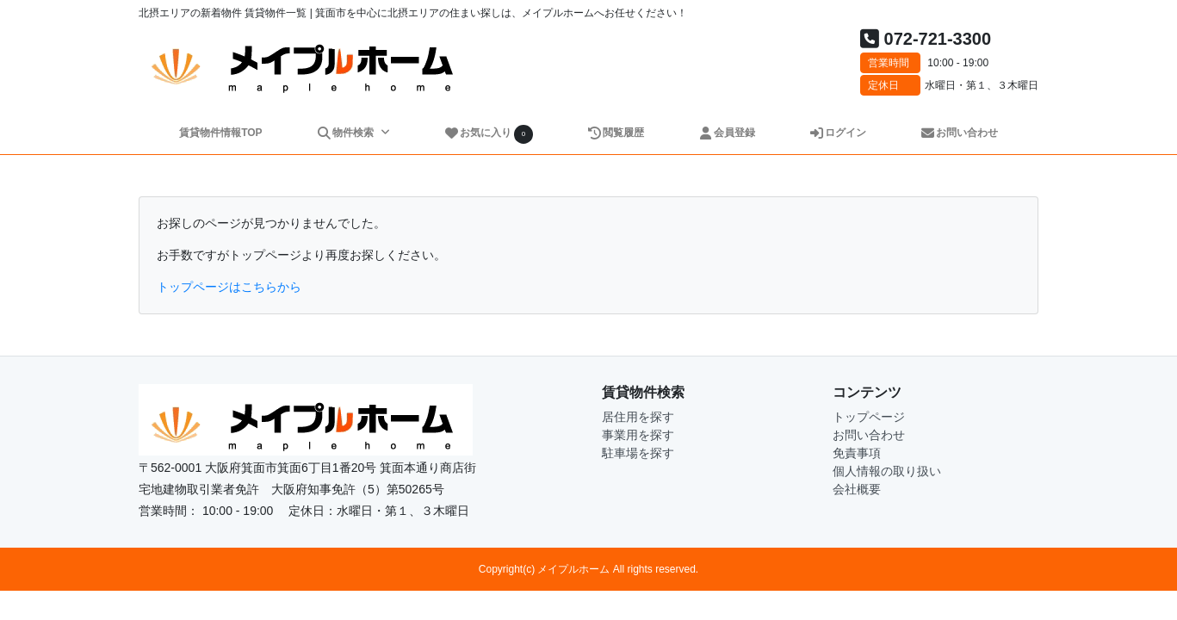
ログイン (837, 133)
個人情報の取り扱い (887, 471)
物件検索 (346, 133)
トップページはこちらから (229, 287)
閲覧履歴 (615, 133)
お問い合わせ (959, 133)
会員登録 (726, 133)
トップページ (869, 417)
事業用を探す (638, 435)
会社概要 (857, 489)
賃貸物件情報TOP (220, 133)
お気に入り (488, 134)
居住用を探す (638, 417)
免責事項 (857, 453)
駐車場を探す (638, 453)
